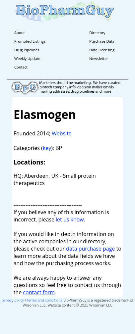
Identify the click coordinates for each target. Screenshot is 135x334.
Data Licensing (101, 49)
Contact (21, 67)
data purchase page (90, 248)
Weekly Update (27, 58)
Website (62, 133)
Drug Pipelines (26, 49)
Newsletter (98, 58)
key (47, 148)
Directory (97, 32)
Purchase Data (101, 41)
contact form (39, 292)
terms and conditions (44, 300)
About (19, 32)
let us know (70, 219)
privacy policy (13, 300)
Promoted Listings (29, 41)
